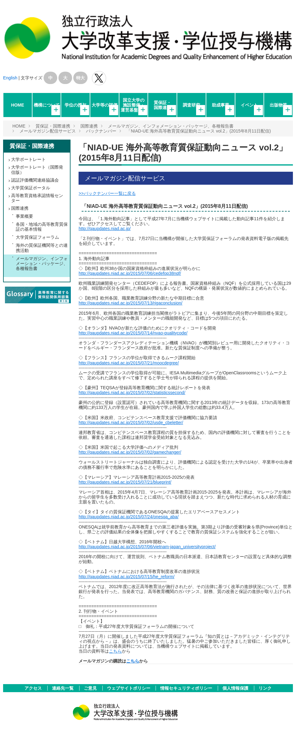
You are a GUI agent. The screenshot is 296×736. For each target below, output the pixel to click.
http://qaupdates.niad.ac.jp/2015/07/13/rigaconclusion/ (130, 303)
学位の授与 (75, 105)
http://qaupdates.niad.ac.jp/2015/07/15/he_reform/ (126, 576)
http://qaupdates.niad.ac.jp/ (105, 228)
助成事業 (220, 105)
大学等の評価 (105, 105)
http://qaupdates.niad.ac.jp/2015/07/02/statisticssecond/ (132, 392)
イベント (249, 105)
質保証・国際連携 (162, 105)
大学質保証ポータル (30, 187)
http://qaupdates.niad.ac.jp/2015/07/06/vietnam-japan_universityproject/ (147, 546)
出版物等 (278, 105)
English (10, 77)
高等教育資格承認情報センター (37, 198)
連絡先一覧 (63, 688)
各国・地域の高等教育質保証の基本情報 (42, 227)
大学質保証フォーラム (37, 237)
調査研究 (191, 105)
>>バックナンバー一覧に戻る (107, 193)
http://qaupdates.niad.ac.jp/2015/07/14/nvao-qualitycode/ (133, 332)
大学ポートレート (28, 159)
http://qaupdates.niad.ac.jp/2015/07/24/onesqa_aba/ (128, 516)
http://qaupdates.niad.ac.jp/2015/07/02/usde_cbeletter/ (131, 422)
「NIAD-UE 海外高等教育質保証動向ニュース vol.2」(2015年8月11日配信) (199, 130)
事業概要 (24, 216)
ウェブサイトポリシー (129, 688)
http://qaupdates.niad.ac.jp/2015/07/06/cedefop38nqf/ (130, 273)
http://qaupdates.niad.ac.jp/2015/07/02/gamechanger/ (130, 452)
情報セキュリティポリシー (186, 688)
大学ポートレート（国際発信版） (37, 170)
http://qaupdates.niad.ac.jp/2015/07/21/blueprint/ (125, 482)
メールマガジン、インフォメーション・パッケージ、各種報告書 (171, 126)
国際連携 (89, 126)
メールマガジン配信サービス (47, 130)
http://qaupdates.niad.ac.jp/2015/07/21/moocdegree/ (129, 362)
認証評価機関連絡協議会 (35, 180)
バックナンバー (101, 130)
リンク (265, 688)
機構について (47, 105)
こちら (115, 651)
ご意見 (91, 688)
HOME (17, 105)
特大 (80, 77)
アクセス (33, 688)
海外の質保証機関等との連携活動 (42, 248)
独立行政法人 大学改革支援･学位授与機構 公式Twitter (99, 78)
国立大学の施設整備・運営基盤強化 (134, 105)
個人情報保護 (236, 688)
